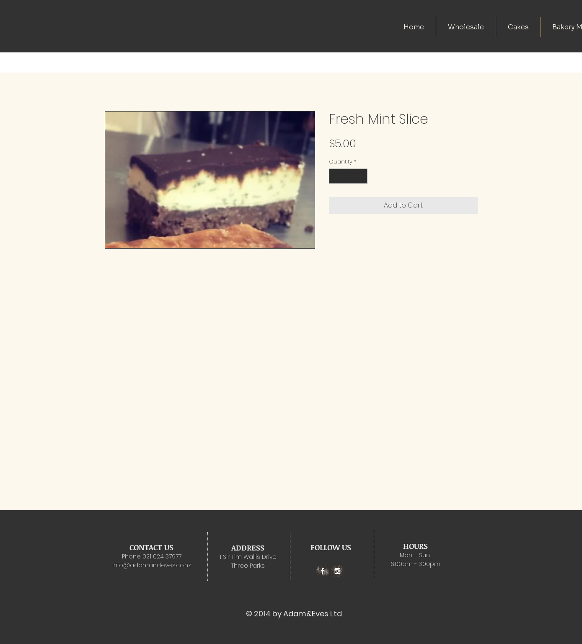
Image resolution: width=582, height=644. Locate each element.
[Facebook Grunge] (322, 571)
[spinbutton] (348, 176)
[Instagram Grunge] (337, 571)
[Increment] (361, 176)
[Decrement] (335, 176)
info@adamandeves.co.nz (151, 565)
